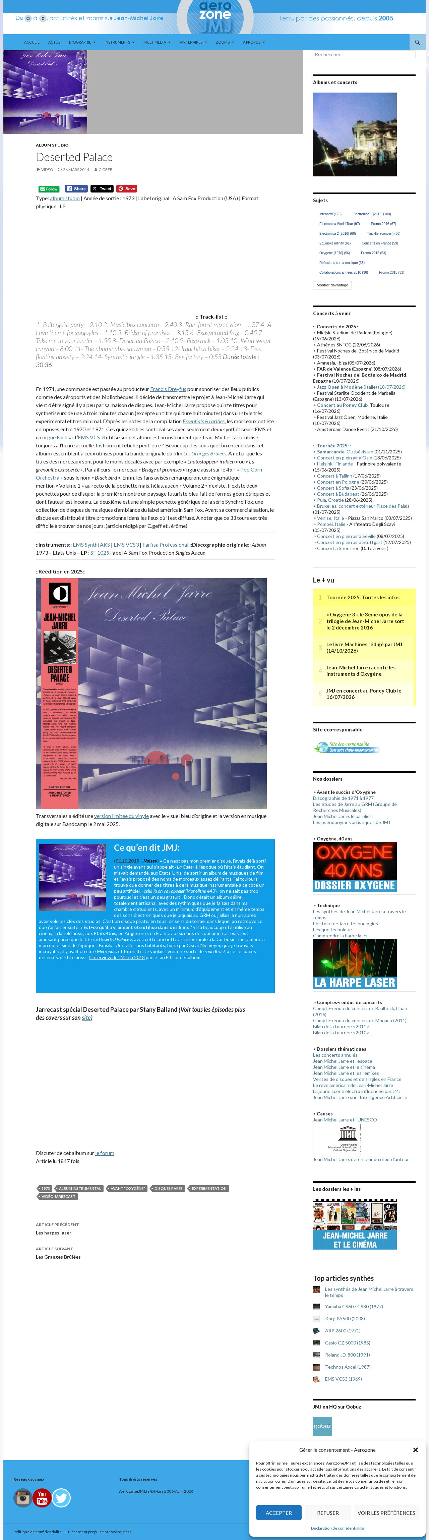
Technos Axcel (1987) (348, 1367)
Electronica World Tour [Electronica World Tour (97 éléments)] (339, 224)
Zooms (223, 42)
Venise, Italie (330, 518)
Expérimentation (209, 1188)
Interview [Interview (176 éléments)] (330, 214)
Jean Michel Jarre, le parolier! (343, 816)
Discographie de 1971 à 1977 (343, 798)
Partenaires (190, 42)
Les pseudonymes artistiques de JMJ (351, 822)
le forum (104, 1153)
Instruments (117, 42)
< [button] (321, 133)
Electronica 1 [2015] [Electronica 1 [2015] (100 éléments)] (372, 214)
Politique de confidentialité (38, 1531)
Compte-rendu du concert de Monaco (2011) (360, 1020)
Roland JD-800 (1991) (347, 1355)
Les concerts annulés (335, 1055)
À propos (251, 42)
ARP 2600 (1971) (343, 1330)
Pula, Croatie (330, 500)
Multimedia (154, 42)
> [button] (388, 133)
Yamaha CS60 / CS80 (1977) (354, 1306)
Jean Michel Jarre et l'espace (342, 1061)
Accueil (32, 42)
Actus (54, 42)
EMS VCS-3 (91, 437)
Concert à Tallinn (334, 476)
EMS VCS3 (126, 544)
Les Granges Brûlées (204, 453)
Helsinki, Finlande (335, 463)
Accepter (279, 1513)
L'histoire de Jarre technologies (345, 923)
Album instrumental (80, 1188)
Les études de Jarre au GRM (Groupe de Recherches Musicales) (355, 807)
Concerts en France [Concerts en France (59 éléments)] (380, 243)
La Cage (184, 867)
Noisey (150, 861)
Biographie (80, 42)
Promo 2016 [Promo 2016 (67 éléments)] (383, 224)
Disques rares (169, 1188)
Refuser (328, 1513)
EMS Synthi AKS (91, 544)
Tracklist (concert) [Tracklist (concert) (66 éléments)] (384, 233)
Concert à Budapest (338, 494)
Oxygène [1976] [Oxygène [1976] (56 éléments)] (334, 253)
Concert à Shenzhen (338, 548)
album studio (65, 198)
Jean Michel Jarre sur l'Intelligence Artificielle (360, 1097)
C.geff (105, 169)
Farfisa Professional (165, 544)
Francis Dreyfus (168, 389)
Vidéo (47, 169)
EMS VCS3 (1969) (343, 1379)
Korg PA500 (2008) (345, 1318)
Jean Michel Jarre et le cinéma (344, 1067)
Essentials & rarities (204, 421)
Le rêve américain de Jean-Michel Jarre (353, 1085)
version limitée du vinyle (121, 816)
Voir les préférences (386, 1513)
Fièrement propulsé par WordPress (100, 1531)
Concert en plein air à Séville (346, 536)
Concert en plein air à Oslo (344, 457)
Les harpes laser (155, 1228)
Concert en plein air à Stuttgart (349, 542)
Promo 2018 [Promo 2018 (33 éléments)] (391, 272)
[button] (415, 1449)
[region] (355, 134)
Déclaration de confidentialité (337, 1528)
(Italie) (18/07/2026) (361, 387)
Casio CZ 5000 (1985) (347, 1342)
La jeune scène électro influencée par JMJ (357, 1091)
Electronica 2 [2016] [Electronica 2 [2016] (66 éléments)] (337, 233)
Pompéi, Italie (331, 524)
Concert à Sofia (333, 488)
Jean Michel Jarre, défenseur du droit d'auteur (361, 1159)
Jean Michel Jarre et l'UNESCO (345, 1119)
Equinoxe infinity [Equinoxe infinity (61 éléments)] (335, 243)
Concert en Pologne (338, 482)
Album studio (52, 145)
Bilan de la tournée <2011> (341, 1026)
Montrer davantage (332, 285)
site (86, 1017)
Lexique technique (332, 929)
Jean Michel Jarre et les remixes (346, 1073)
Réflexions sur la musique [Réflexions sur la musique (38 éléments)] (342, 263)
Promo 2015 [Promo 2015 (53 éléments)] (373, 253)
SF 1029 (99, 552)
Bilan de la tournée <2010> (341, 1032)
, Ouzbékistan (345, 451)
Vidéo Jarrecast (58, 1196)
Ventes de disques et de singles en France (357, 1079)
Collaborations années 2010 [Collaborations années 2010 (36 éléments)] (343, 272)
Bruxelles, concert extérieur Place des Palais (363, 506)
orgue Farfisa (57, 437)
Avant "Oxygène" (128, 1188)
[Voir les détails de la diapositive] (355, 134)
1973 (46, 1188)
